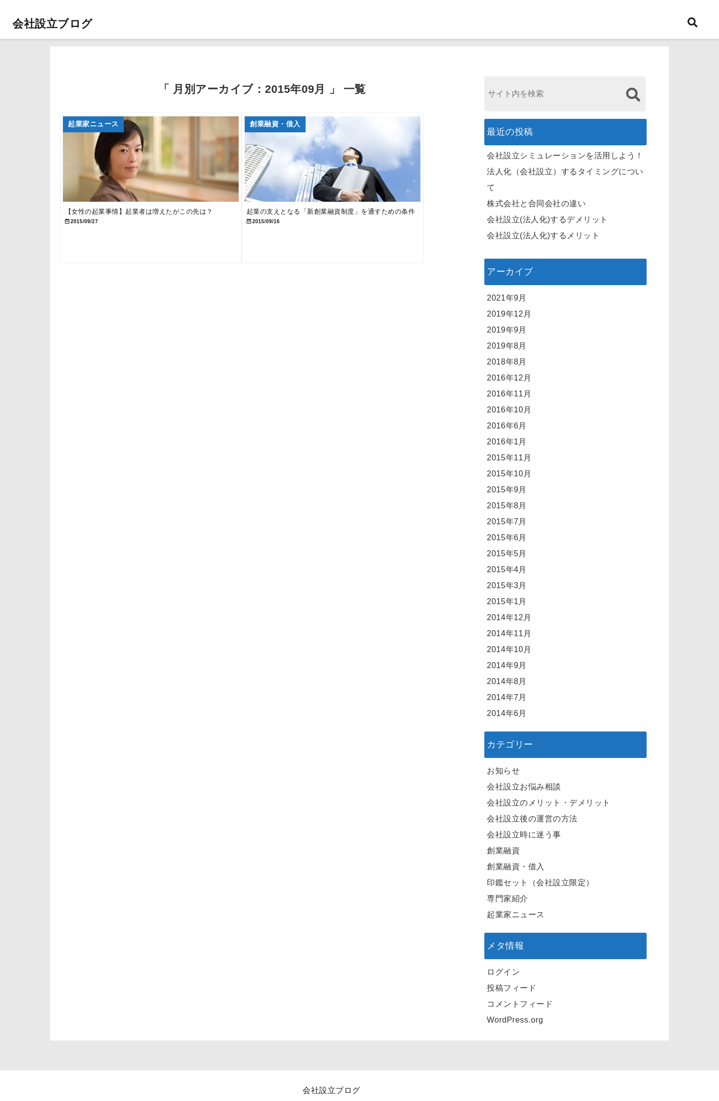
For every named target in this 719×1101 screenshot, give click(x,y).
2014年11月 (509, 633)
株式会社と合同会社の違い (536, 203)
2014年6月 (507, 713)
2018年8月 (507, 362)
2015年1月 (507, 601)
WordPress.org (515, 1020)
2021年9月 (507, 298)
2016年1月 (507, 441)
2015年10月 (509, 473)
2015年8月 (507, 505)
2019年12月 (509, 314)
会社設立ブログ (52, 23)
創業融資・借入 (516, 866)
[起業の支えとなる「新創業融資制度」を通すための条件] (361, 165)
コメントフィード (520, 1004)
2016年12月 (509, 377)
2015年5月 (507, 553)
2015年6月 (507, 537)
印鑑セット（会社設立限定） (540, 882)
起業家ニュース (516, 914)
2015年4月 (507, 569)
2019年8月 (507, 346)
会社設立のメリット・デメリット (549, 802)
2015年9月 (507, 489)
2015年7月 (507, 521)
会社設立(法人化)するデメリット (547, 219)
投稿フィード (511, 988)
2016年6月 (507, 425)
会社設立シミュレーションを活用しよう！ (565, 155)
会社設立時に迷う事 (524, 834)
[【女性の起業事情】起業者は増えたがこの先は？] (160, 165)
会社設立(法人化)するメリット (543, 235)
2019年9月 (507, 330)
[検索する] (633, 94)
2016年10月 (509, 409)
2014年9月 (507, 665)
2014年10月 (509, 649)
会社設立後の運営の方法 (532, 818)
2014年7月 (507, 697)
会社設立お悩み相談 (524, 786)
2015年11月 (509, 457)
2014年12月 (509, 617)
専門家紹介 (507, 898)
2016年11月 (509, 393)
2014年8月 (507, 681)
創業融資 (503, 850)
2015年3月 (507, 585)
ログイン (503, 972)
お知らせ (503, 770)
